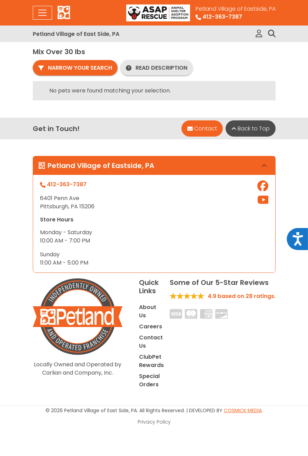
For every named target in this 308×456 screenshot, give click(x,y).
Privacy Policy (154, 421)
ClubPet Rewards (151, 361)
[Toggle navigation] (42, 13)
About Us (147, 311)
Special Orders (149, 380)
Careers (150, 326)
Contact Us (151, 342)
